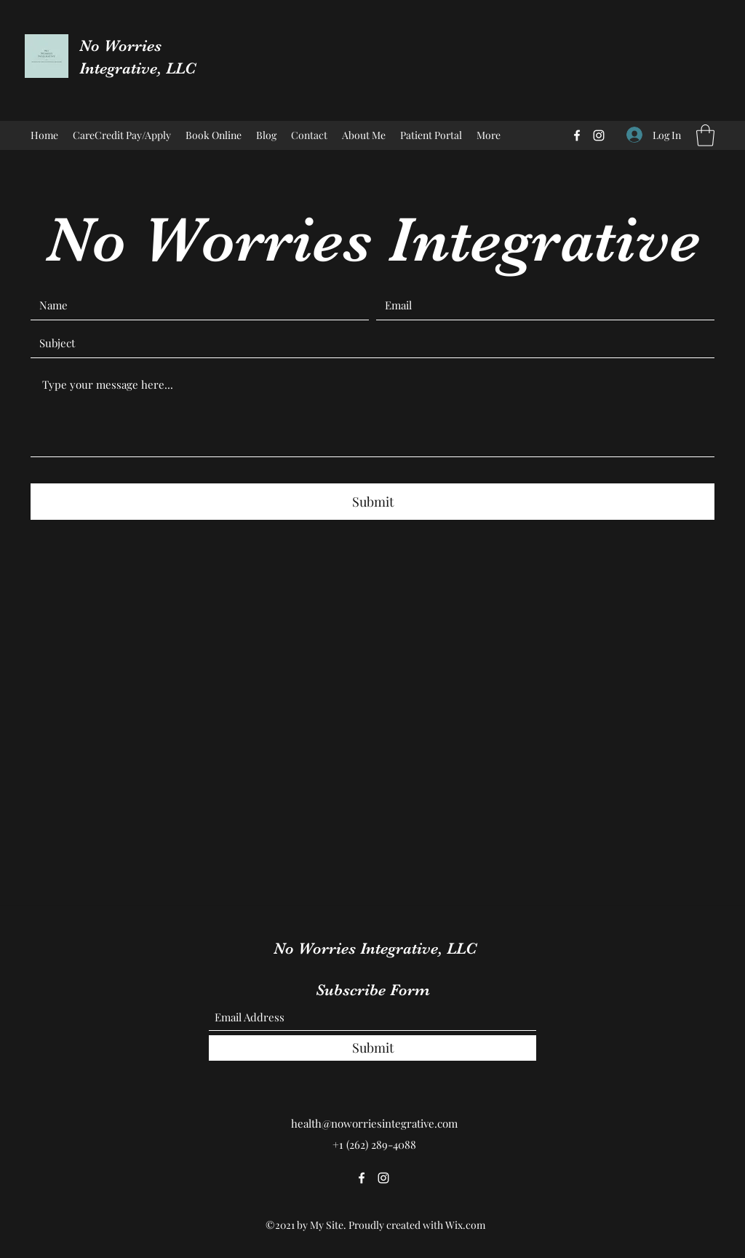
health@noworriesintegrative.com (374, 1123)
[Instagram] (598, 135)
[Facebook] (577, 135)
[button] (705, 135)
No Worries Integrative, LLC (375, 948)
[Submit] (372, 501)
